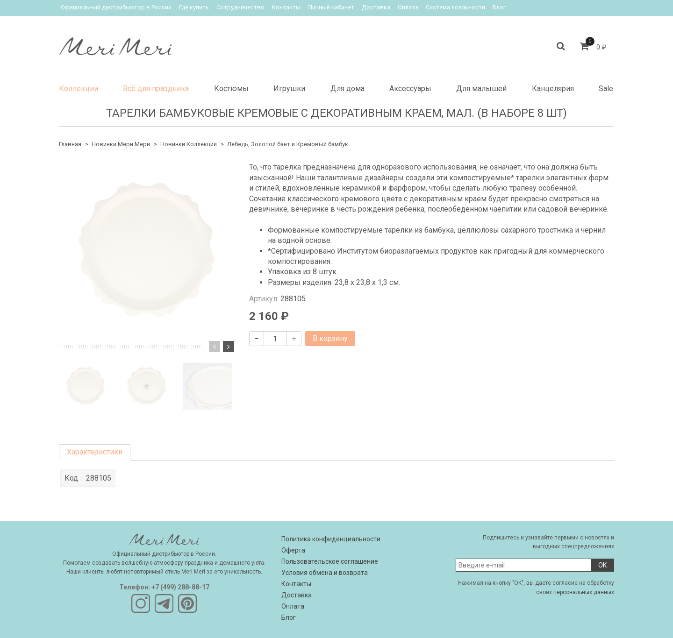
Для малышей (481, 88)
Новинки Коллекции (188, 144)
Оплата (408, 7)
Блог (499, 7)
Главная (70, 144)
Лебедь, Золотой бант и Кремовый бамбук (287, 144)
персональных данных (583, 592)
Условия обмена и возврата (324, 572)
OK (602, 565)
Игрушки (289, 88)
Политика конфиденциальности (330, 539)
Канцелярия (553, 88)
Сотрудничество (240, 7)
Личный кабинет (331, 7)
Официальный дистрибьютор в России (116, 7)
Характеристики (94, 451)
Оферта (293, 550)
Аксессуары (410, 88)
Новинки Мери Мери (121, 144)
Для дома (347, 88)
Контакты (286, 7)
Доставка (376, 7)
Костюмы (231, 88)
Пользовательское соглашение (329, 561)
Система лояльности (455, 7)
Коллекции (78, 88)
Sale (606, 88)
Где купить (194, 7)
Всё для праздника (156, 88)
